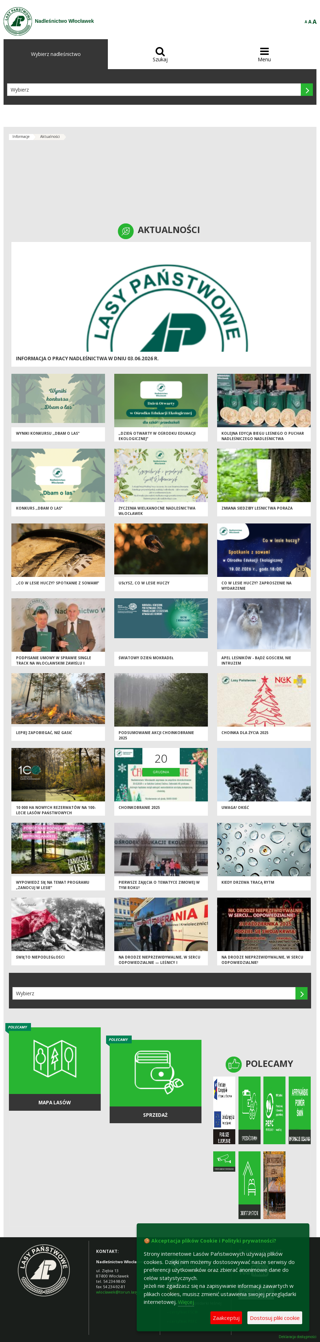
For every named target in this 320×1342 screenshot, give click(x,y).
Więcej (186, 1301)
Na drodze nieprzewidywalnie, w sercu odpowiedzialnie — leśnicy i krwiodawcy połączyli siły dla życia (159, 962)
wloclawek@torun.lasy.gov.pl (123, 1292)
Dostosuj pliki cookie (275, 1317)
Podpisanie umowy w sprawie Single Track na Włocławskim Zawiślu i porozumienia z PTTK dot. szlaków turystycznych (53, 665)
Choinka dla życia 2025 (244, 732)
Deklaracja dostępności (297, 1337)
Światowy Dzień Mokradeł (146, 657)
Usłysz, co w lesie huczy (144, 582)
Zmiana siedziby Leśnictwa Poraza (257, 508)
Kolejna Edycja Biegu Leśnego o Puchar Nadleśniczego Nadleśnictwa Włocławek (262, 438)
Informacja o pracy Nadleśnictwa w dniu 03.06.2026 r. (87, 358)
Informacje (21, 136)
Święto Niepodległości (40, 957)
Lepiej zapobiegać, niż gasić (44, 732)
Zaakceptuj (226, 1317)
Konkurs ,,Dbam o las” (39, 508)
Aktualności (50, 136)
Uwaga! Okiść (235, 807)
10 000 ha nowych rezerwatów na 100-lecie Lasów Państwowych (56, 810)
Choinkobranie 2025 (139, 807)
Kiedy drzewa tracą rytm (247, 882)
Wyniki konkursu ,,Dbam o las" (48, 433)
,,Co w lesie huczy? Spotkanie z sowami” (57, 582)
